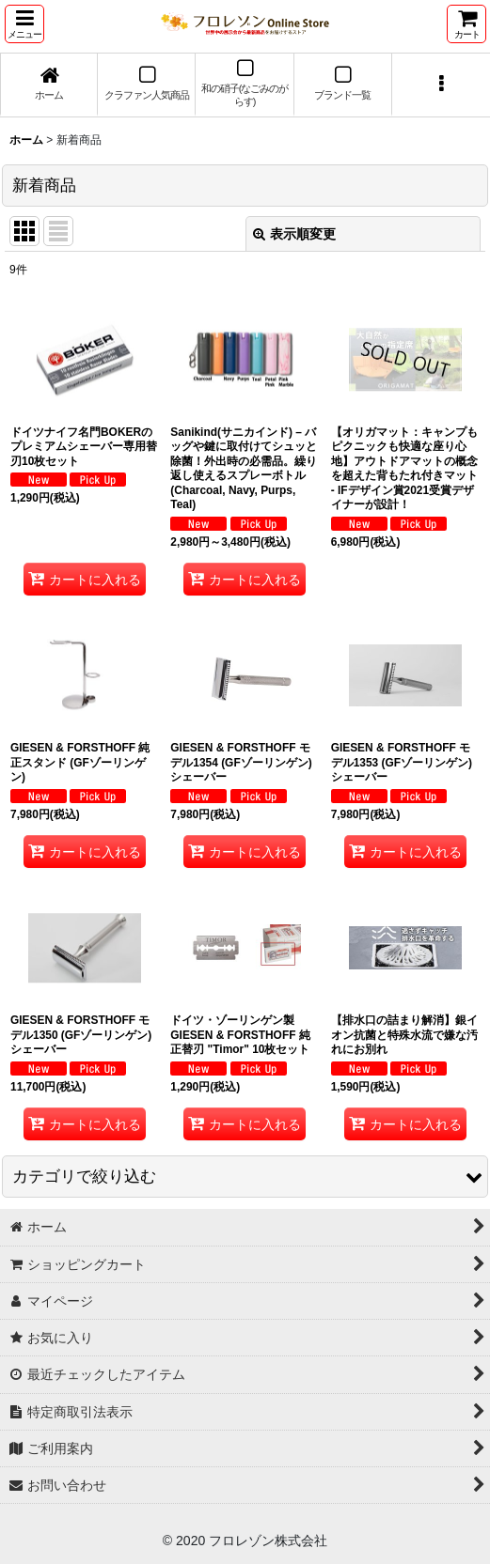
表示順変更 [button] (294, 233)
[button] (24, 24)
